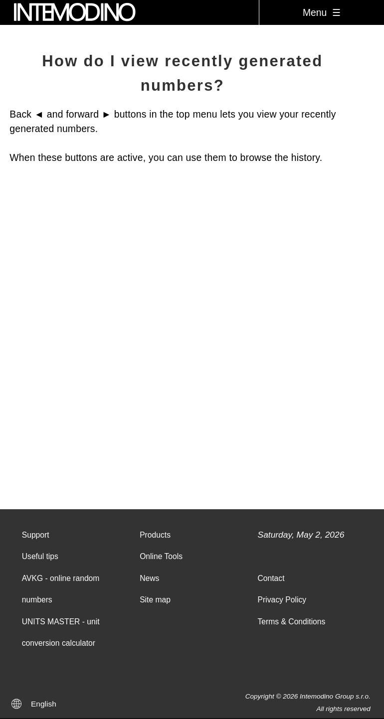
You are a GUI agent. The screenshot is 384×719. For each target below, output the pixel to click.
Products (155, 535)
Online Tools (161, 556)
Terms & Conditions (292, 621)
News (149, 578)
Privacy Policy (282, 599)
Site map (155, 599)
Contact (271, 578)
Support (35, 535)
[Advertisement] (192, 384)
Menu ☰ (322, 12)
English (43, 704)
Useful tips (40, 556)
